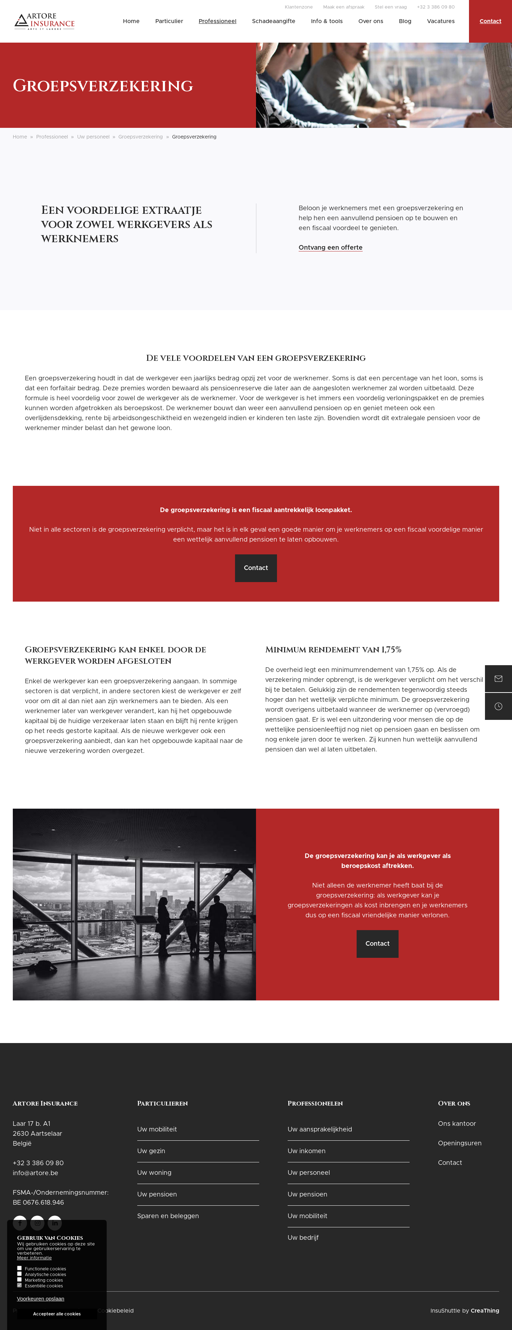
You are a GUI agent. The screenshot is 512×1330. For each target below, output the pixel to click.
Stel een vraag (391, 7)
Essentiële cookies (44, 1291)
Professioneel (217, 21)
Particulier (169, 21)
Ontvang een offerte (331, 248)
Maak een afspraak (343, 7)
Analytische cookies (45, 1279)
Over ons (370, 21)
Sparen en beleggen (168, 1216)
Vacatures (441, 21)
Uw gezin (151, 1151)
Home (131, 21)
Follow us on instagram (37, 1221)
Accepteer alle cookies (57, 1319)
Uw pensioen (157, 1194)
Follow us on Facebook (20, 1221)
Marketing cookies (44, 1285)
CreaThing (485, 1311)
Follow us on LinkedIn (55, 1221)
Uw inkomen (307, 1151)
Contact (490, 21)
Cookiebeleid (115, 1311)
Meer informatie (34, 1263)
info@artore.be (35, 1173)
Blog (405, 21)
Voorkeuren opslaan (40, 1304)
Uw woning (154, 1173)
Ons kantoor (457, 1124)
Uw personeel (93, 137)
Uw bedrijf (303, 1238)
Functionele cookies (45, 1274)
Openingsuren (460, 1143)
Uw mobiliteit (157, 1130)
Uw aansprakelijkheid (320, 1130)
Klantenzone (299, 7)
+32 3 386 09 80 (436, 7)
